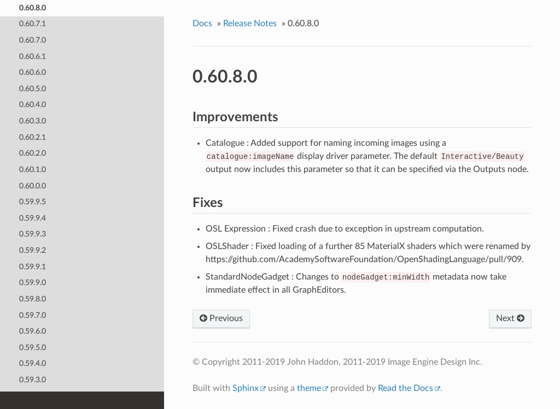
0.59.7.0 (32, 315)
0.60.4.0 (32, 104)
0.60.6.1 (32, 56)
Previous (221, 318)
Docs (202, 23)
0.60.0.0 (32, 186)
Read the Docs (405, 388)
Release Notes (250, 23)
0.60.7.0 (32, 40)
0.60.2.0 (32, 153)
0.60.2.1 (32, 137)
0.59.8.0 (32, 299)
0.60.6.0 (32, 72)
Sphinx (245, 388)
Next (510, 318)
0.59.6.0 (32, 331)
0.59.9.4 (32, 218)
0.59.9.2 (32, 250)
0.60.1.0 (32, 169)
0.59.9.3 (32, 234)
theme (309, 388)
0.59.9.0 (32, 282)
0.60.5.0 (32, 89)
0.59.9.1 (32, 267)
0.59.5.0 (32, 347)
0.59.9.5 (32, 202)
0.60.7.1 (32, 24)
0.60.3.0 (32, 121)
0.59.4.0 (32, 363)
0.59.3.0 (32, 380)
